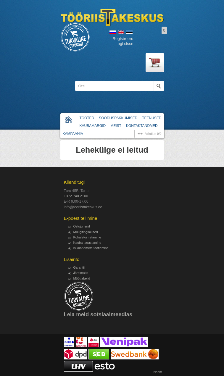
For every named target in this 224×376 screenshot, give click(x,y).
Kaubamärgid (93, 126)
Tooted (87, 118)
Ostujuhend (81, 226)
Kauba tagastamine (87, 242)
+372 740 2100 (76, 196)
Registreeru (122, 38)
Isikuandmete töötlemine (91, 248)
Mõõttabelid (81, 278)
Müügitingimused (85, 232)
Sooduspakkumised (118, 118)
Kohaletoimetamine (87, 237)
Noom (157, 372)
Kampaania (73, 134)
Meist (115, 126)
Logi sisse (124, 43)
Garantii (79, 267)
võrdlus (153, 133)
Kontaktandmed (142, 126)
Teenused (151, 118)
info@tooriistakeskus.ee (83, 207)
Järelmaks (80, 273)
